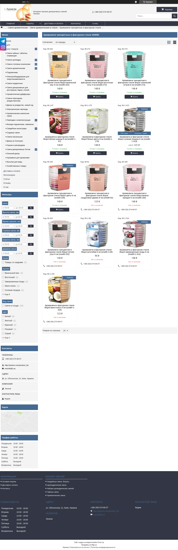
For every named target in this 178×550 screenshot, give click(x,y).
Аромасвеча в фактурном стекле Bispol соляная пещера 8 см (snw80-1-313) (92, 141)
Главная (10, 24)
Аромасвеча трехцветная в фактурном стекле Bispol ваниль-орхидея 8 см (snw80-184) (58, 199)
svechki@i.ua (10, 368)
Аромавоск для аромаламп (18, 158)
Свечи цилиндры (14, 60)
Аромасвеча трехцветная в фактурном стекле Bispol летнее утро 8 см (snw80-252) (92, 199)
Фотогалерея (9, 175)
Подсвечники (12, 72)
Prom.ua (101, 542)
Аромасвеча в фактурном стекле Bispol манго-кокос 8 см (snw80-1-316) (58, 254)
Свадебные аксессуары (17, 128)
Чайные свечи (53, 492)
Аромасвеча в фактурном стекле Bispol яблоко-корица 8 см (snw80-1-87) (161, 82)
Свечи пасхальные (14, 137)
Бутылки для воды (14, 162)
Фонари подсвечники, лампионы (20, 124)
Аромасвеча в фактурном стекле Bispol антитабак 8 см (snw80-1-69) (127, 199)
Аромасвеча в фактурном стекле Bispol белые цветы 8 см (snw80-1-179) (58, 141)
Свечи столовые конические (18, 64)
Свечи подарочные (15, 83)
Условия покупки (9, 482)
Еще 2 (7, 338)
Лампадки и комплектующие (18, 120)
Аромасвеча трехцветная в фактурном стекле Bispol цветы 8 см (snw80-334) (127, 141)
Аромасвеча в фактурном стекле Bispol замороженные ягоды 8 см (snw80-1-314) (161, 199)
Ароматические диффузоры (18, 94)
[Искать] (174, 16)
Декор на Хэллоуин (15, 141)
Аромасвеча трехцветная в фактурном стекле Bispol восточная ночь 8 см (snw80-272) (92, 82)
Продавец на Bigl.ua (89, 545)
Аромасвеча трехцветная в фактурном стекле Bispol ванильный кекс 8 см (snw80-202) (58, 83)
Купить (59, 99)
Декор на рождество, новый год (20, 105)
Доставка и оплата (53, 24)
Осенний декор (13, 153)
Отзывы (6, 183)
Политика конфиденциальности (103, 547)
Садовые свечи (13, 133)
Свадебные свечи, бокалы (58, 482)
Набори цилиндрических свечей (60, 488)
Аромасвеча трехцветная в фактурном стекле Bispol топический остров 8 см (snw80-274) (127, 83)
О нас (95, 24)
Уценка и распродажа (16, 145)
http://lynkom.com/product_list (17, 365)
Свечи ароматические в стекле (44, 28)
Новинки (7, 41)
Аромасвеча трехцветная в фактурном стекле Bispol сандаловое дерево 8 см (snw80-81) (161, 142)
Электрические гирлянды (17, 109)
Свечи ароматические (18, 28)
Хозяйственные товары (16, 166)
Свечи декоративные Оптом (18, 149)
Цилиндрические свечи (56, 485)
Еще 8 (7, 294)
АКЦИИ (6, 45)
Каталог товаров (10, 49)
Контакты (76, 24)
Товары (30, 24)
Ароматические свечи (56, 495)
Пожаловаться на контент (80, 547)
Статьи (6, 179)
